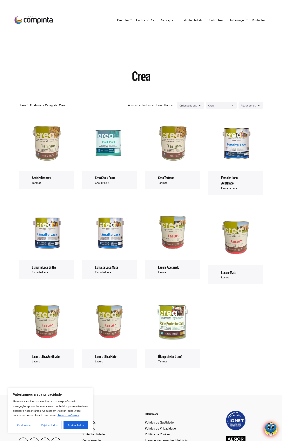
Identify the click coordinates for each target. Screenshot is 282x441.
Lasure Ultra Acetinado (45, 356)
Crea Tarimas (166, 177)
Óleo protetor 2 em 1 (170, 356)
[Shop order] (190, 105)
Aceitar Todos (76, 425)
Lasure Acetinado (168, 267)
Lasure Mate (228, 272)
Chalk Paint (102, 182)
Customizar (24, 425)
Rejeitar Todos (49, 425)
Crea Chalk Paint (105, 177)
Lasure (162, 272)
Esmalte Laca (229, 188)
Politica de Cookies (68, 415)
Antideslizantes (41, 177)
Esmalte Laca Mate (106, 267)
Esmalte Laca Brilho (44, 267)
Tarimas (36, 182)
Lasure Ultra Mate (105, 356)
